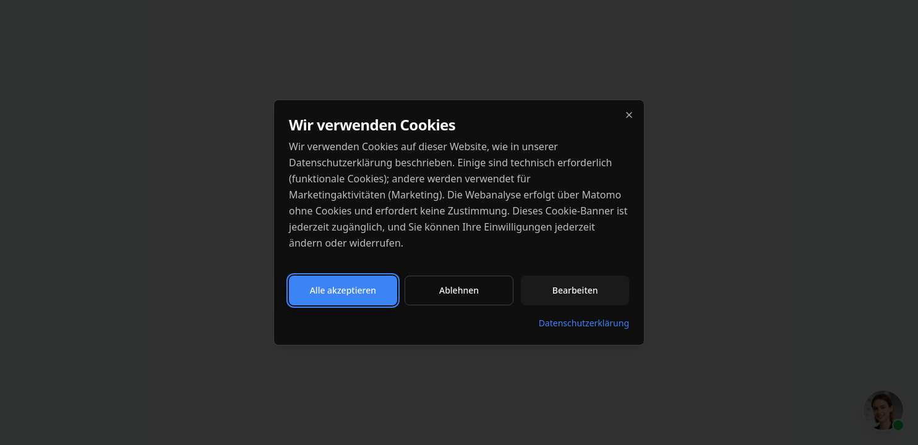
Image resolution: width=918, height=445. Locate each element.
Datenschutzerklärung (584, 323)
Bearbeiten (575, 290)
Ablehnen (459, 290)
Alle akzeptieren (343, 290)
